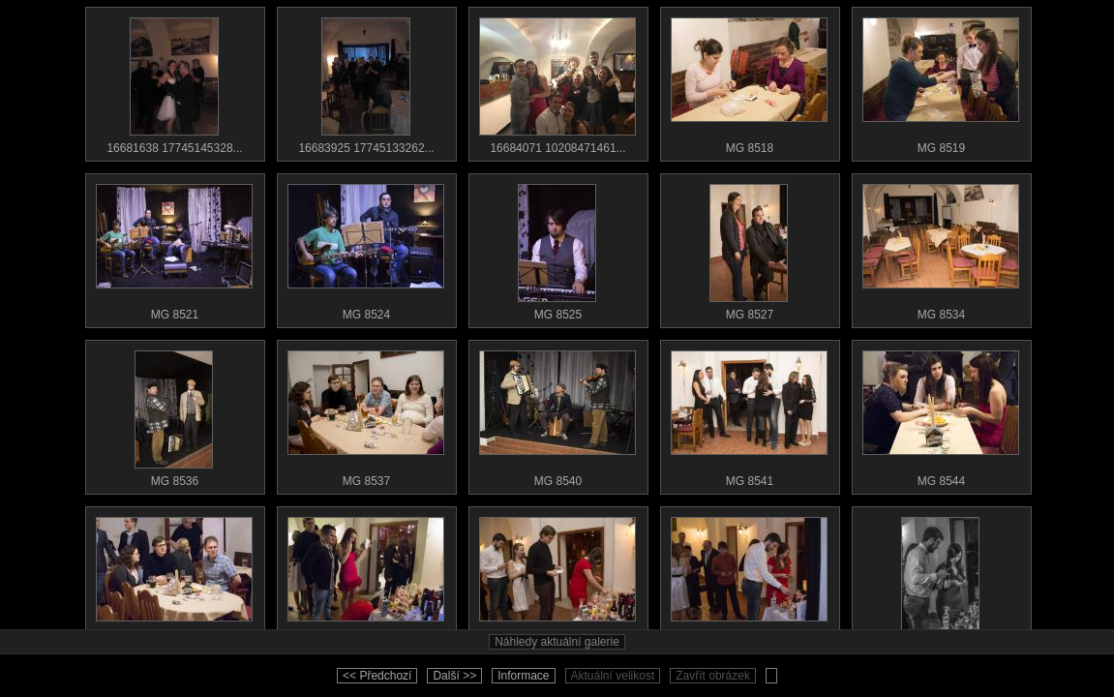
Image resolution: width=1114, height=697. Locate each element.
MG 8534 (941, 247)
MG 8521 (174, 247)
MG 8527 (749, 247)
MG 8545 (174, 580)
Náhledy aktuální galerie (557, 642)
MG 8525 (557, 247)
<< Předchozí (377, 675)
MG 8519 (941, 81)
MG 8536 (174, 414)
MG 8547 (366, 580)
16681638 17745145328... (174, 81)
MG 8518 (749, 81)
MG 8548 (557, 580)
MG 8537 (366, 414)
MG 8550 (941, 580)
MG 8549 (749, 580)
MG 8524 (366, 247)
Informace (523, 675)
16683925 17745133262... (366, 81)
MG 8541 (749, 414)
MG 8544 (941, 414)
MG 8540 (557, 414)
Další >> (454, 675)
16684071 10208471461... (557, 81)
